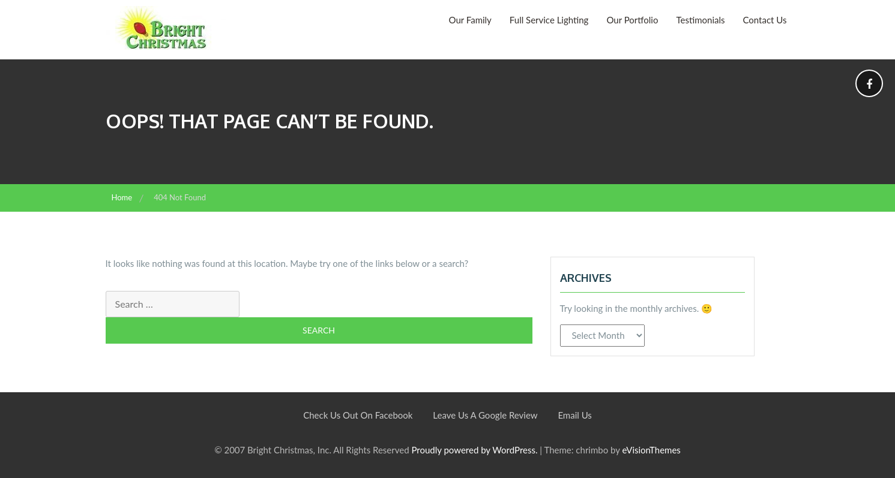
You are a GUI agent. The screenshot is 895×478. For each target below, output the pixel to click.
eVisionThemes (651, 449)
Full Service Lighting (549, 19)
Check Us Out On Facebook (357, 415)
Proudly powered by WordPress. (474, 449)
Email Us (574, 415)
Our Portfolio (632, 19)
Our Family (470, 19)
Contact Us (764, 19)
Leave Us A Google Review (485, 415)
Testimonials (700, 19)
